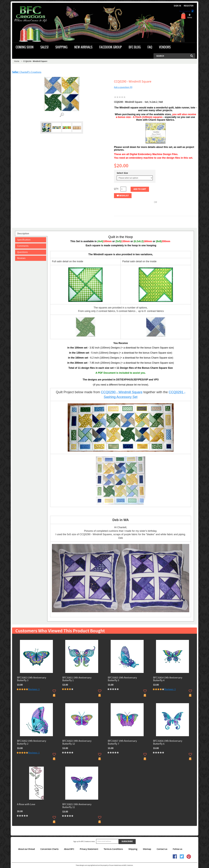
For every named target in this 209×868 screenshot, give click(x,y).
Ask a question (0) (123, 87)
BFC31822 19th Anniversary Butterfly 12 (76, 742)
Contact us (162, 849)
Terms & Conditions (113, 849)
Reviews (21, 258)
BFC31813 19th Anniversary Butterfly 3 (31, 679)
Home (16, 61)
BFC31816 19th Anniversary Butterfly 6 (167, 742)
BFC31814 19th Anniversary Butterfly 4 (167, 679)
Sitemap (147, 849)
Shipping (132, 849)
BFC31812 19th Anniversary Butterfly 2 (31, 742)
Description (23, 233)
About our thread (26, 849)
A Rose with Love (26, 804)
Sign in (177, 5)
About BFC (69, 849)
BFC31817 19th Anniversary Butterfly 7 (122, 742)
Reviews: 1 (34, 689)
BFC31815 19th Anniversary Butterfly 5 (122, 679)
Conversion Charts (49, 849)
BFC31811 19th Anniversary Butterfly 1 (76, 679)
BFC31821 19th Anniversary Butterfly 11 (76, 806)
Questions (22, 252)
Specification (23, 239)
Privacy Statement (89, 849)
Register (188, 5)
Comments (23, 246)
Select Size (122, 173)
